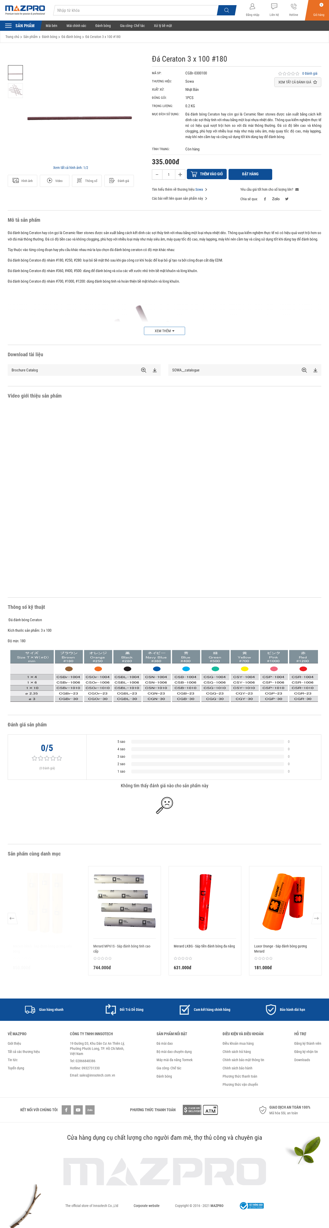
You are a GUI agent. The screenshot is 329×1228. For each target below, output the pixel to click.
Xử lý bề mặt (163, 26)
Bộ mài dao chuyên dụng (174, 1051)
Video (55, 181)
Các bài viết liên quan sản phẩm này (179, 198)
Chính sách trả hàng (237, 1051)
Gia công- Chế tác (132, 26)
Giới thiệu (14, 1043)
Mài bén (51, 26)
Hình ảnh (23, 181)
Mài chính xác (76, 26)
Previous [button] (13, 920)
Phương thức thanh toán (240, 1075)
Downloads (302, 1059)
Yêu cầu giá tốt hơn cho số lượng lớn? (269, 189)
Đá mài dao (165, 1043)
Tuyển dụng (16, 1067)
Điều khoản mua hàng (238, 1043)
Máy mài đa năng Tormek (175, 1059)
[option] (15, 73)
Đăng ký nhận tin (306, 1051)
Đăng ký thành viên (307, 1043)
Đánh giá (119, 181)
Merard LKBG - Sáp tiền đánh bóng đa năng (204, 945)
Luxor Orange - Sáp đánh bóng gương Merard (280, 948)
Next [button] (316, 920)
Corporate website (147, 1205)
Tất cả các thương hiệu (24, 1051)
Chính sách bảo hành (237, 1067)
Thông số (86, 181)
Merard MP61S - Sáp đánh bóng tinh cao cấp (121, 948)
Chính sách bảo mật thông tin (243, 1059)
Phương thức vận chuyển (240, 1084)
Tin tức (12, 1059)
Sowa (199, 189)
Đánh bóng (103, 26)
